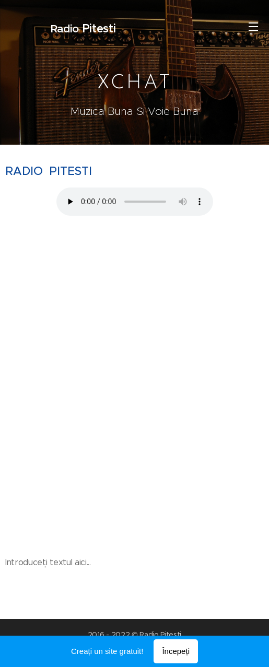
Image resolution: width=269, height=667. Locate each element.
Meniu (253, 26)
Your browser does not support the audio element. (134, 201)
